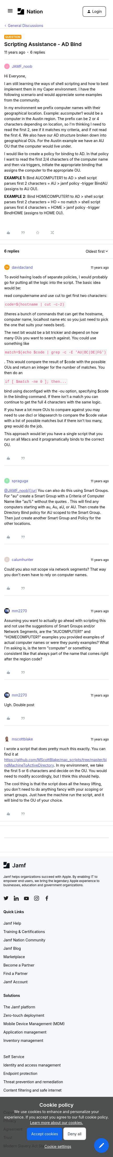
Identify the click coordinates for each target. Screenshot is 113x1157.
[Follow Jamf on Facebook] (46, 898)
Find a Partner (15, 973)
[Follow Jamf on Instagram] (36, 898)
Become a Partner (18, 965)
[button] (10, 12)
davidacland (22, 267)
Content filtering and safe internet (32, 1090)
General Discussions (25, 25)
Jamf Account (15, 982)
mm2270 (19, 611)
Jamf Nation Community (24, 940)
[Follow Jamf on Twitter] (6, 898)
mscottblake (22, 739)
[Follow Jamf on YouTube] (26, 898)
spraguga (20, 481)
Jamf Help (12, 923)
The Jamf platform (19, 1007)
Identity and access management (32, 1065)
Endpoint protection (20, 1073)
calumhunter (22, 559)
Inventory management (23, 1040)
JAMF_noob (22, 66)
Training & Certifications (24, 931)
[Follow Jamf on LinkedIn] (16, 898)
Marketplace (14, 956)
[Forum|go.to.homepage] (30, 11)
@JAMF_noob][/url (20, 490)
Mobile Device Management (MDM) (34, 1023)
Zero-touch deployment (23, 1015)
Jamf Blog (12, 948)
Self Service (13, 1056)
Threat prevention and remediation (33, 1082)
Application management (24, 1032)
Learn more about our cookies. (56, 1122)
